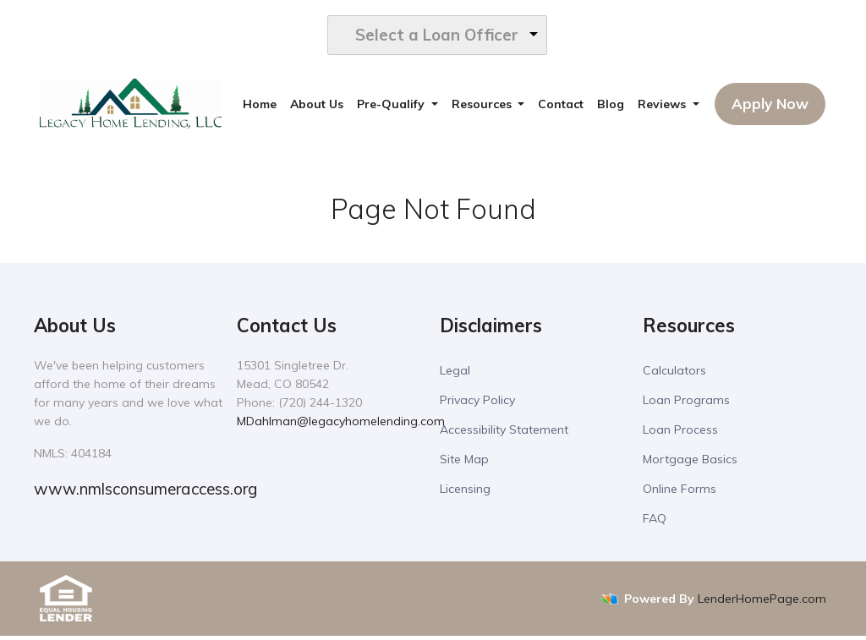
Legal (455, 374)
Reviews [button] (663, 108)
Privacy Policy (477, 404)
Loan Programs (686, 404)
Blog (610, 108)
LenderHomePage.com (762, 602)
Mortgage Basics (690, 463)
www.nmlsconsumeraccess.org (145, 493)
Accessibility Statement (504, 433)
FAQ (654, 522)
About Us (316, 108)
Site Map (464, 463)
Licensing (465, 493)
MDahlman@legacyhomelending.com (341, 425)
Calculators (674, 374)
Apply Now (770, 108)
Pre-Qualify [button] (392, 108)
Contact (561, 108)
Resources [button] (483, 108)
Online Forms (679, 493)
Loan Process (680, 433)
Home (260, 108)
